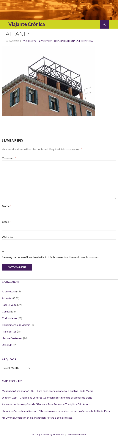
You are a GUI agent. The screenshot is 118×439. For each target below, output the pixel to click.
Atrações (7, 298)
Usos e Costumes (12, 338)
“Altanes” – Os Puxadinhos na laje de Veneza (67, 41)
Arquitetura (9, 291)
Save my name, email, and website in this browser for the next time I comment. (51, 257)
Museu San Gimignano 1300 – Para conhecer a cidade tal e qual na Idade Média (47, 390)
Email (6, 221)
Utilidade (7, 344)
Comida (6, 311)
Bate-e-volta (9, 304)
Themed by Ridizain (76, 434)
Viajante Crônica (26, 24)
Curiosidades (9, 318)
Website (7, 237)
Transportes (9, 331)
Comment (9, 158)
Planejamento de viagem (16, 324)
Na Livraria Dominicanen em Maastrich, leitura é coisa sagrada (37, 417)
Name (7, 206)
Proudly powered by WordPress (48, 434)
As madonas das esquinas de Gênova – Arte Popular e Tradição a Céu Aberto (46, 404)
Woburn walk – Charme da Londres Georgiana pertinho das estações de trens (47, 397)
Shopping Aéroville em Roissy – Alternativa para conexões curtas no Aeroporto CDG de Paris (56, 410)
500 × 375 (31, 41)
